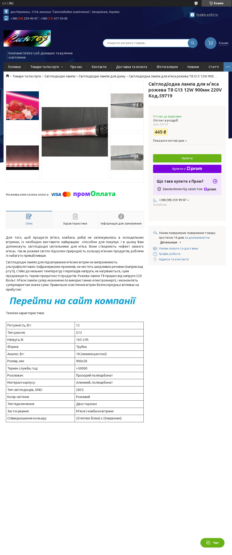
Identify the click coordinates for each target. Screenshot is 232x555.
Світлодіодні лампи (60, 76)
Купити (187, 158)
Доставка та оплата (131, 66)
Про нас (76, 66)
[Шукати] (193, 43)
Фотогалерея (167, 66)
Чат (212, 543)
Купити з (187, 169)
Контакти (99, 66)
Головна (14, 66)
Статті (214, 66)
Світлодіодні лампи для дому (102, 76)
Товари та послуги (44, 66)
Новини (193, 66)
